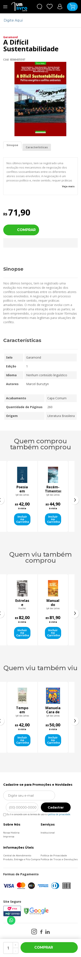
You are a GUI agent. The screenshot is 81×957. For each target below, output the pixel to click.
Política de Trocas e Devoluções (59, 859)
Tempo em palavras (53, 710)
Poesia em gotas (22, 489)
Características (37, 147)
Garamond (10, 37)
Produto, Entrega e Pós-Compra (21, 859)
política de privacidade (59, 814)
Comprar (26, 230)
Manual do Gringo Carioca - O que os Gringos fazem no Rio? (62, 603)
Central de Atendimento (17, 855)
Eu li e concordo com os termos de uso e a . (37, 813)
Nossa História (11, 832)
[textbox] (37, 20)
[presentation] (74, 500)
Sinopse (12, 145)
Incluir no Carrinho (22, 519)
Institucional (48, 832)
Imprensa (8, 836)
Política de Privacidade (54, 855)
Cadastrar (56, 807)
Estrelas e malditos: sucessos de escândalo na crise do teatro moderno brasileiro (32, 603)
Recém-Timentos (53, 489)
